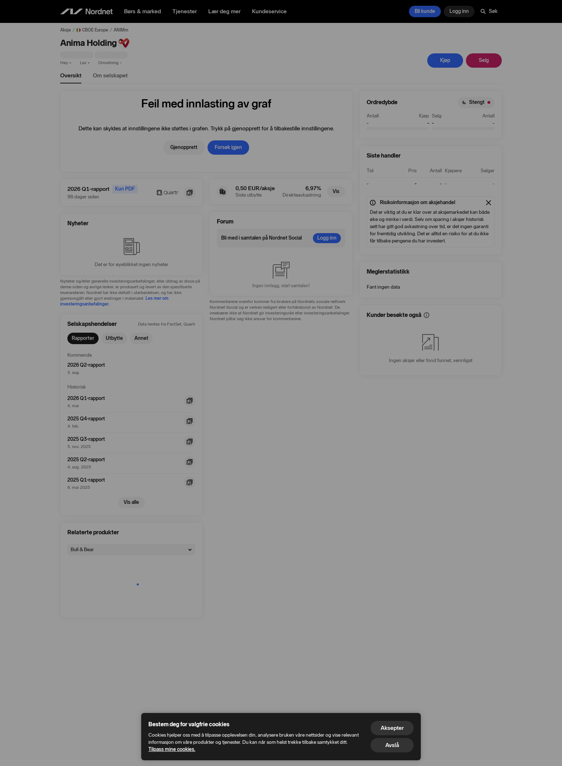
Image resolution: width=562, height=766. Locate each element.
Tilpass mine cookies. (171, 749)
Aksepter (392, 727)
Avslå (392, 745)
